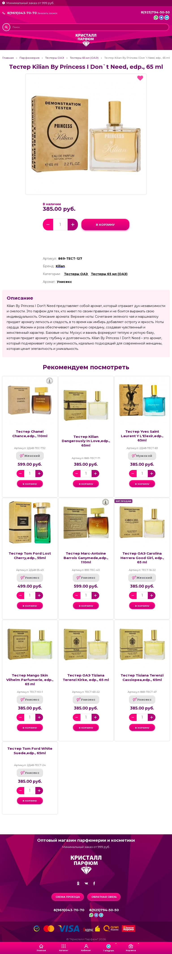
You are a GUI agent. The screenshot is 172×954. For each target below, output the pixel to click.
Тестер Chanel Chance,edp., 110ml (29, 433)
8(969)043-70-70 (22, 13)
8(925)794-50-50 (155, 12)
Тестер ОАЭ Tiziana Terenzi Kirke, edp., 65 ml (86, 682)
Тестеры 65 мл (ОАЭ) (84, 57)
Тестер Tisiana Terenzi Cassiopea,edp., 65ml (142, 682)
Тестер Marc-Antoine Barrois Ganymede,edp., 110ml (86, 559)
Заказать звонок (47, 13)
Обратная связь (104, 896)
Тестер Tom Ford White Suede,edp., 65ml (29, 757)
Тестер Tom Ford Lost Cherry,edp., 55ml (30, 557)
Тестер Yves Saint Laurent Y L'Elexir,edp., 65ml (142, 435)
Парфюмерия (29, 57)
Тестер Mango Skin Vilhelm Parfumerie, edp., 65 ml (29, 684)
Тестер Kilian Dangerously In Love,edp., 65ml (86, 440)
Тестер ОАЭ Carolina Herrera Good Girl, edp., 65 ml (142, 559)
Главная (8, 57)
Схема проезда (68, 896)
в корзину (105, 224)
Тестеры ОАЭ (54, 57)
